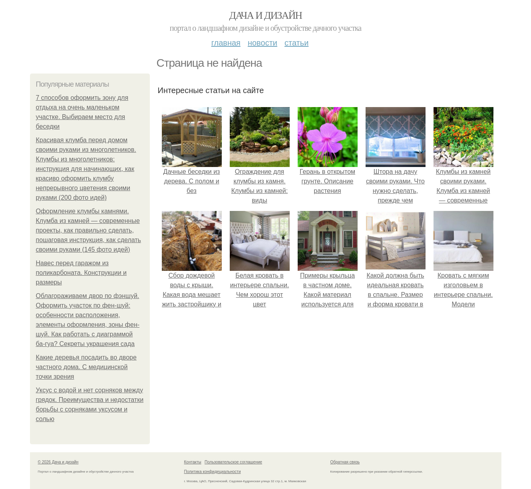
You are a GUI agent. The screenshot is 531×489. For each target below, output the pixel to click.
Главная (226, 42)
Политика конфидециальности (212, 471)
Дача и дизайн (265, 15)
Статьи (296, 42)
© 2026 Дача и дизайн (58, 462)
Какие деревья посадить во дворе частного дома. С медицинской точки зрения (86, 367)
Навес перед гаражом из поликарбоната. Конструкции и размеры (81, 273)
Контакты (192, 462)
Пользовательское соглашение (233, 462)
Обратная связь (345, 462)
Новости (262, 42)
